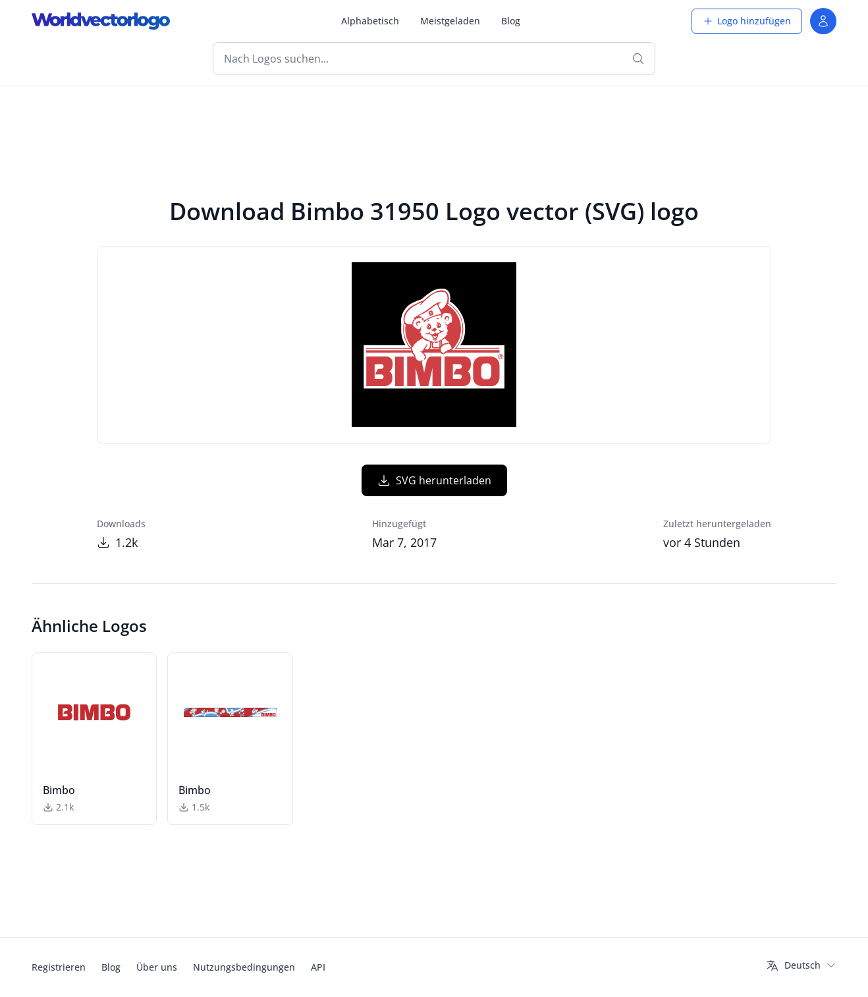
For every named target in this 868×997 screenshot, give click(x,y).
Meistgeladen (450, 20)
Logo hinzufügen (747, 20)
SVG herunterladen (434, 480)
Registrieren (59, 967)
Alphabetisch (370, 20)
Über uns (156, 967)
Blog (510, 20)
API (318, 967)
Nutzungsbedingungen (244, 967)
